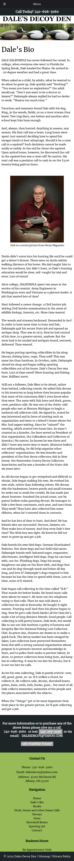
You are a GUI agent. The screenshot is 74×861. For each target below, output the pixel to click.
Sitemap (44, 856)
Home (37, 798)
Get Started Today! (37, 744)
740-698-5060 (15, 731)
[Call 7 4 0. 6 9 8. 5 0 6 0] (46, 12)
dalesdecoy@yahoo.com (42, 736)
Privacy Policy (61, 856)
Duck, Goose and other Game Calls (37, 810)
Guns (37, 818)
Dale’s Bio (37, 802)
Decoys (37, 814)
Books (37, 806)
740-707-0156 (50, 731)
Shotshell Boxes (37, 822)
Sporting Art (37, 826)
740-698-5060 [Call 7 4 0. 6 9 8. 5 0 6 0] (42, 767)
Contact (37, 830)
